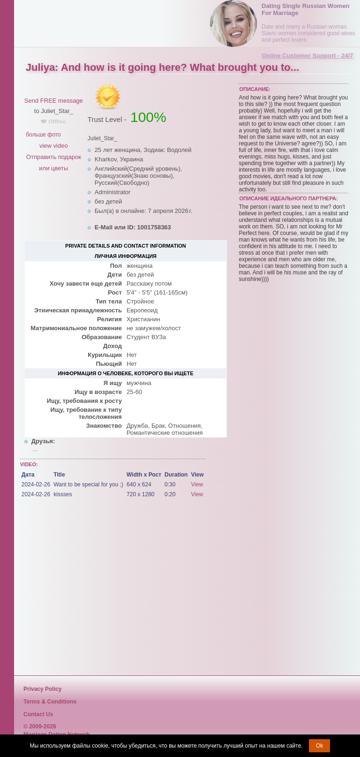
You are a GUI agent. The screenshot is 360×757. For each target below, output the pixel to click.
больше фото (42, 134)
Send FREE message (53, 100)
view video (53, 145)
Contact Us (38, 714)
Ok (319, 745)
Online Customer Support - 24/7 (307, 55)
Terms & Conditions (49, 701)
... (35, 449)
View (197, 484)
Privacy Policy (42, 689)
